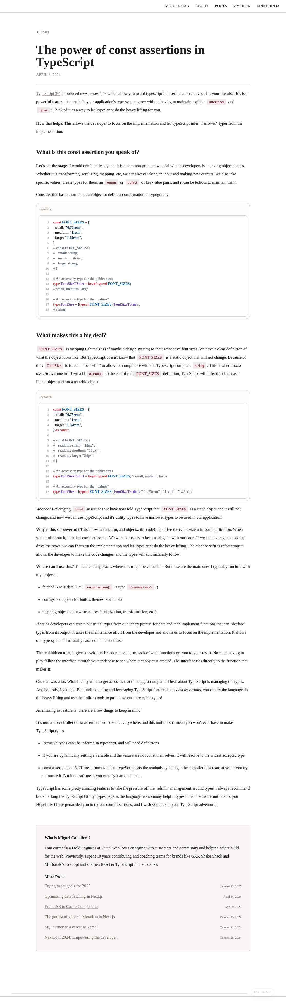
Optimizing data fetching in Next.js (74, 896)
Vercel (106, 848)
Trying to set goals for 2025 (67, 886)
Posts (42, 32)
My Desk (242, 6)
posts (221, 6)
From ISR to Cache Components (71, 906)
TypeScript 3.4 (48, 93)
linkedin (268, 6)
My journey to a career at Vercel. (72, 927)
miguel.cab (177, 6)
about (202, 6)
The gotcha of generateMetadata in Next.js (80, 917)
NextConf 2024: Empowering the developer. (81, 937)
